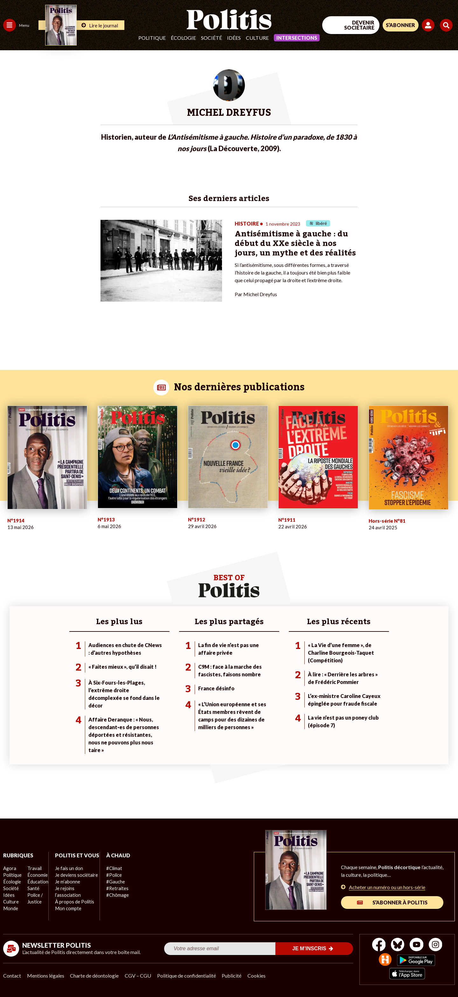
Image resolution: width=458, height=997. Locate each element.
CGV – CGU (139, 975)
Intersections (296, 38)
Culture (257, 38)
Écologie (183, 38)
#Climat (111, 867)
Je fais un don (67, 874)
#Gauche (113, 881)
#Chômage (115, 894)
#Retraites (114, 887)
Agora (9, 867)
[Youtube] (417, 944)
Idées (234, 38)
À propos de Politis (72, 907)
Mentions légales (46, 975)
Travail (33, 867)
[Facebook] (377, 944)
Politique (152, 38)
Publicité (234, 975)
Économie (36, 874)
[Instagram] (437, 944)
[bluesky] (397, 944)
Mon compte (66, 914)
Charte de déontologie (95, 975)
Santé (32, 887)
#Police (111, 874)
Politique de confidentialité (188, 975)
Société (211, 38)
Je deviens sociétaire (74, 881)
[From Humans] (384, 959)
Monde (10, 907)
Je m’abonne (66, 887)
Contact (12, 975)
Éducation (37, 881)
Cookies (259, 975)
